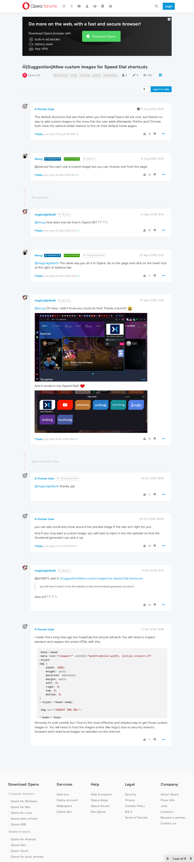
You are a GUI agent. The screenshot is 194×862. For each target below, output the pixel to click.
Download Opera (104, 36)
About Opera (170, 794)
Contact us (168, 823)
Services (64, 784)
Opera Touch (19, 850)
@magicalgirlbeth (94, 255)
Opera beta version (24, 818)
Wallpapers (64, 806)
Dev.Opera (98, 811)
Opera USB (18, 824)
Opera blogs (99, 800)
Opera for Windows (24, 801)
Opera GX (34, 75)
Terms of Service (136, 817)
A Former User (44, 109)
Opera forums (100, 806)
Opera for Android (23, 839)
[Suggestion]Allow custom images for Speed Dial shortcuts (101, 578)
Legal (130, 784)
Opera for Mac (21, 807)
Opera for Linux (21, 812)
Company (169, 784)
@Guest (89, 159)
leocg (38, 158)
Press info (167, 800)
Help (95, 784)
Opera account (67, 800)
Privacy (130, 800)
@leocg (64, 215)
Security (130, 794)
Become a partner (173, 817)
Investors (167, 811)
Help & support (101, 794)
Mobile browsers (19, 831)
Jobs (164, 806)
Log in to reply (161, 89)
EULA (128, 811)
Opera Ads (64, 811)
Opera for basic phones (27, 856)
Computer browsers (21, 794)
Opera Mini (18, 845)
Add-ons (63, 794)
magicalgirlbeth (45, 214)
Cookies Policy (135, 806)
